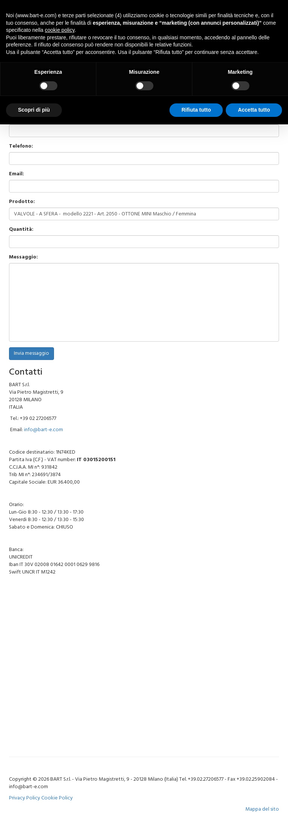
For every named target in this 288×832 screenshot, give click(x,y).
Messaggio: (23, 257)
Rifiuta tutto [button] (196, 110)
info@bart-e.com (43, 430)
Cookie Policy (57, 798)
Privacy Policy (24, 798)
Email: (16, 174)
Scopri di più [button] (34, 110)
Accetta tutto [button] (254, 110)
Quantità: (21, 229)
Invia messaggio (31, 353)
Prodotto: (22, 202)
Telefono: (21, 146)
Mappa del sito (262, 809)
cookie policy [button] (60, 30)
